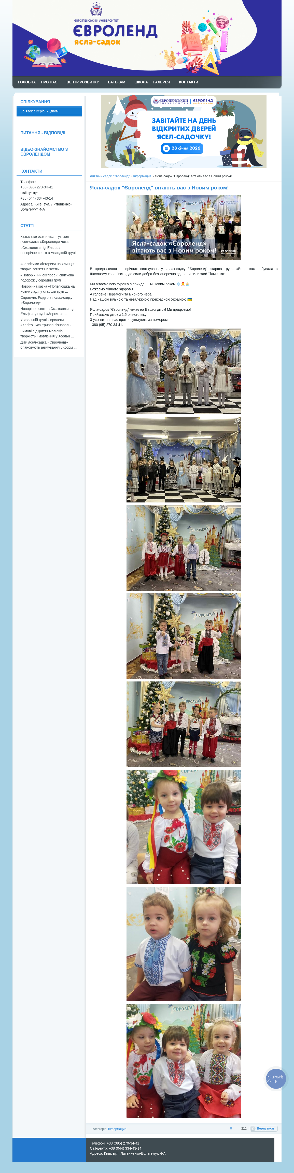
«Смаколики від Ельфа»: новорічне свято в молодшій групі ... (48, 253)
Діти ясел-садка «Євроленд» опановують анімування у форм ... (48, 344)
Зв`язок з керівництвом (39, 111)
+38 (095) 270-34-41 (36, 187)
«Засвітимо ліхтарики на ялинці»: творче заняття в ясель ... (47, 266)
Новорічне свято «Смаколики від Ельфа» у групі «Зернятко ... (47, 311)
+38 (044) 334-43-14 (36, 198)
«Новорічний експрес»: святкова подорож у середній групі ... (47, 277)
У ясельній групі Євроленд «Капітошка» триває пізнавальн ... (48, 322)
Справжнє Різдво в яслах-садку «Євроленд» (46, 300)
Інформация (142, 176)
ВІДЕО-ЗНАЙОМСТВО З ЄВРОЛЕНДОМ (44, 151)
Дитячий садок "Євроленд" (110, 176)
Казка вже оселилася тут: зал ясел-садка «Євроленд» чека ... (46, 239)
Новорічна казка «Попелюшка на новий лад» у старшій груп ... (47, 288)
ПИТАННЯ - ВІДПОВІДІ (42, 132)
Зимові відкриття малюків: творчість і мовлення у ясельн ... (47, 333)
